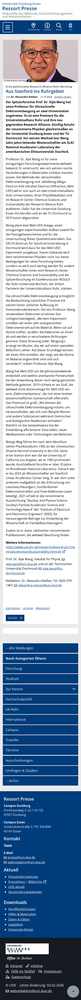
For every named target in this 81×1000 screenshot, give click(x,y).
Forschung (14, 668)
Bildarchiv (35, 882)
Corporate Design (20, 929)
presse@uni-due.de (21, 857)
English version (63, 96)
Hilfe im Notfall (20, 971)
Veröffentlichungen (22, 909)
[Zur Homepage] (40, 4)
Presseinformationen (23, 877)
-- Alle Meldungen (19, 648)
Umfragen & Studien (22, 770)
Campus (12, 729)
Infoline (34, 966)
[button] (47, 27)
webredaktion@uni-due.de (26, 862)
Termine (12, 750)
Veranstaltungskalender (25, 892)
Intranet (14, 966)
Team (8, 845)
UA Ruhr (28, 608)
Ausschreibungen (19, 760)
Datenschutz (18, 977)
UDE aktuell (16, 887)
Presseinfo (43, 608)
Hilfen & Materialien (22, 914)
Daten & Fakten (19, 919)
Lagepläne (15, 924)
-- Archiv (12, 780)
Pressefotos (16, 882)
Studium (12, 678)
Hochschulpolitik (19, 699)
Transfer (12, 740)
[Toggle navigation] (8, 27)
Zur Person (13, 608)
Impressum (50, 971)
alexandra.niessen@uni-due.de (40, 585)
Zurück (12, 618)
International (16, 719)
